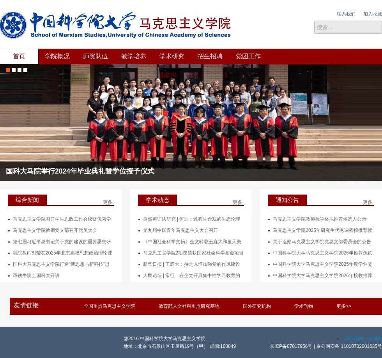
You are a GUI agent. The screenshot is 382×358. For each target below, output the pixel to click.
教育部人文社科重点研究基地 (189, 306)
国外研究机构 (257, 306)
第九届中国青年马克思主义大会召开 (180, 230)
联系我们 (346, 14)
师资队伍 (95, 56)
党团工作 (248, 56)
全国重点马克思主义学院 (109, 306)
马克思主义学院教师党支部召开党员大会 (55, 230)
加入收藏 (372, 14)
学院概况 (57, 56)
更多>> (343, 306)
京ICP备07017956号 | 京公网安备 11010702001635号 (326, 346)
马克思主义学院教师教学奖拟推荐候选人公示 (319, 219)
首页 (19, 56)
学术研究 (171, 56)
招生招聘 (210, 56)
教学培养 (133, 56)
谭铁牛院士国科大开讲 (36, 275)
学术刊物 (303, 306)
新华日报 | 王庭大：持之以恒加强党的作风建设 (192, 264)
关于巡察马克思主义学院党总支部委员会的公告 (322, 241)
